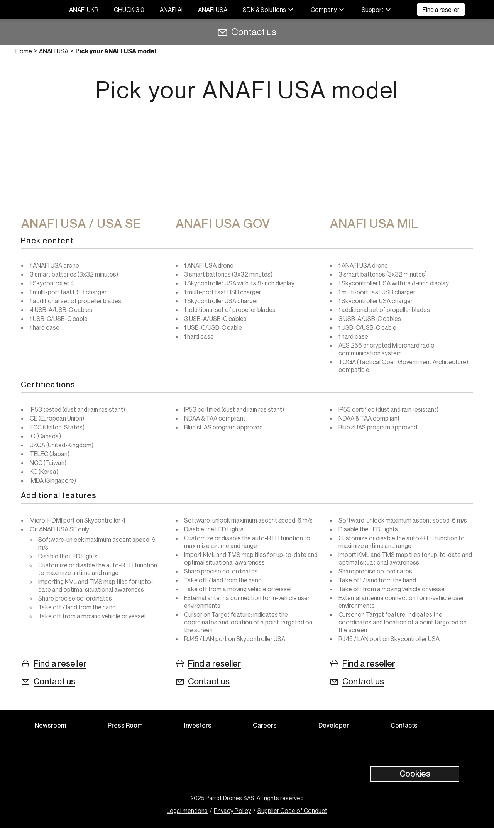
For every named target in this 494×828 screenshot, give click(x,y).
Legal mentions (187, 810)
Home (23, 51)
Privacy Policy (232, 810)
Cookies (414, 774)
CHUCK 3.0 (129, 10)
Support (377, 10)
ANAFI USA (212, 10)
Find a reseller (441, 10)
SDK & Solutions (269, 10)
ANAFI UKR (83, 10)
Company (328, 10)
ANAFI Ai (171, 10)
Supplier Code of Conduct (292, 810)
